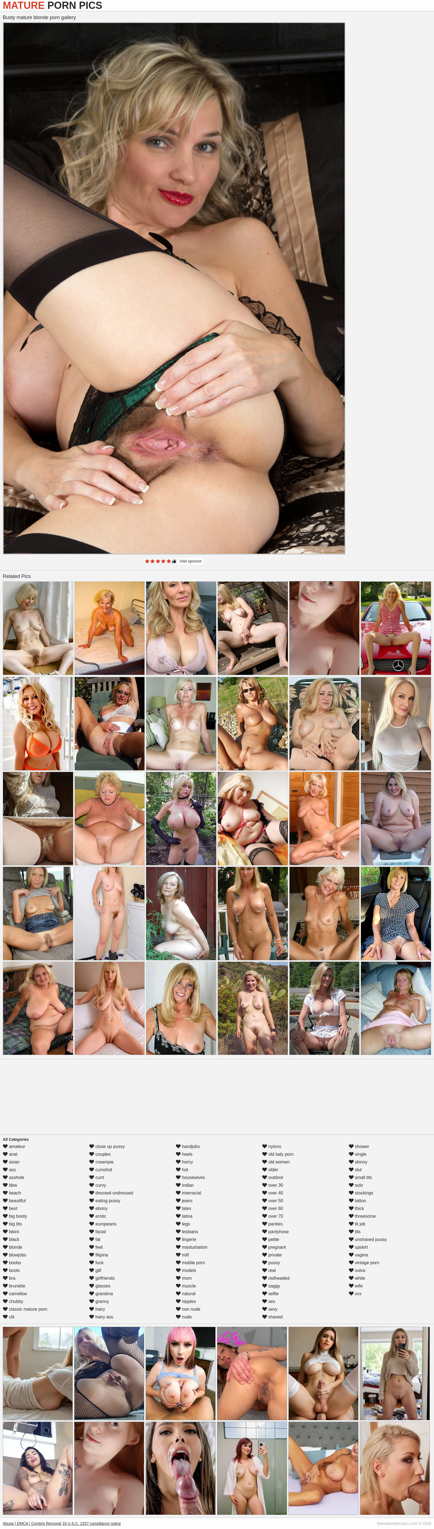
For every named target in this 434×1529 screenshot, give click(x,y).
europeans (102, 1224)
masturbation (192, 1247)
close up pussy (107, 1146)
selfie (270, 1293)
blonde (12, 1247)
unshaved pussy (368, 1239)
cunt (96, 1177)
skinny (358, 1162)
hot (182, 1169)
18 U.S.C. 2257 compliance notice (91, 1523)
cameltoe (15, 1293)
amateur (14, 1146)
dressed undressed (111, 1193)
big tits (12, 1224)
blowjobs (14, 1255)
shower (359, 1146)
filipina (98, 1255)
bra (9, 1278)
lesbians (187, 1231)
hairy (97, 1309)
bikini (11, 1231)
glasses (99, 1286)
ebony (98, 1208)
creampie (101, 1162)
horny (184, 1162)
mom (184, 1278)
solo (356, 1185)
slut (355, 1169)
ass (9, 1169)
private (271, 1255)
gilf (95, 1270)
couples (100, 1154)
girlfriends (102, 1278)
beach (12, 1193)
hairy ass (101, 1317)
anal (10, 1154)
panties (272, 1224)
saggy (271, 1286)
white (357, 1278)
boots (11, 1270)
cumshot (100, 1169)
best (10, 1208)
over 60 (272, 1208)
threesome (362, 1216)
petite (270, 1239)
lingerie (186, 1239)
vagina (358, 1255)
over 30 (272, 1185)
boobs (12, 1262)
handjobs (188, 1146)
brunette (14, 1286)
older (270, 1169)
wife (356, 1286)
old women (276, 1162)
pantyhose (275, 1231)
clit (8, 1317)
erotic (97, 1216)
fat (94, 1239)
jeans (184, 1200)
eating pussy (104, 1200)
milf (182, 1255)
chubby (13, 1301)
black (11, 1239)
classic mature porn (25, 1309)
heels (184, 1154)
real (269, 1270)
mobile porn (190, 1262)
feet (96, 1247)
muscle (186, 1286)
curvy (97, 1185)
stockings (361, 1193)
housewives (190, 1177)
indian (185, 1185)
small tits (360, 1177)
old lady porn (278, 1154)
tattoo (357, 1200)
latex (183, 1208)
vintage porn (364, 1262)
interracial (188, 1193)
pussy (271, 1262)
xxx (355, 1293)
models (186, 1270)
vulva (357, 1270)
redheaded (276, 1278)
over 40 (272, 1193)
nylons (271, 1146)
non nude (188, 1309)
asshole (13, 1177)
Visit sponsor (191, 561)
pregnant (274, 1247)
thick (356, 1208)
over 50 (272, 1200)
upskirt (358, 1247)
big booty (15, 1216)
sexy (269, 1309)
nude (184, 1317)
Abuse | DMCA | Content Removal (32, 1523)
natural (185, 1293)
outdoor (272, 1177)
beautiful (14, 1200)
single (357, 1154)
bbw (10, 1185)
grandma (101, 1293)
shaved (272, 1317)
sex (268, 1301)
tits (355, 1231)
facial (97, 1231)
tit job (357, 1224)
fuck (96, 1262)
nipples (186, 1301)
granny (99, 1301)
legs (183, 1224)
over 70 (272, 1216)
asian (11, 1162)
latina (184, 1216)
